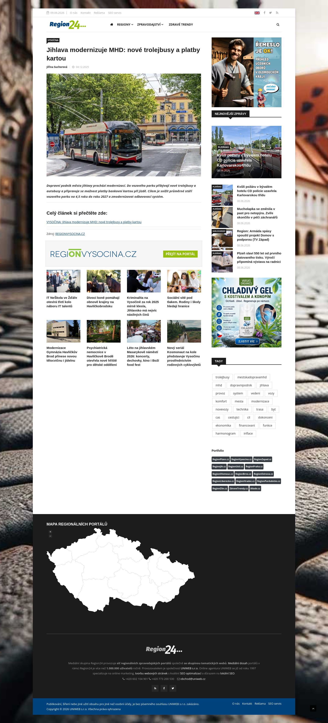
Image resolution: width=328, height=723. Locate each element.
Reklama (99, 13)
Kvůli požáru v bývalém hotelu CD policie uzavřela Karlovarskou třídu (244, 160)
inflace (248, 433)
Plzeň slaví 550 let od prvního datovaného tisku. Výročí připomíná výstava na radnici (259, 257)
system (238, 393)
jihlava (264, 385)
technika (242, 409)
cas (218, 417)
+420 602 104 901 (136, 679)
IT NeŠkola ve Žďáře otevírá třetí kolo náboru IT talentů (62, 302)
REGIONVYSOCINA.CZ (70, 234)
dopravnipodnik (241, 385)
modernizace (260, 401)
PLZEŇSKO (223, 147)
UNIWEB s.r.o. (189, 668)
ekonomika (223, 425)
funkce (267, 425)
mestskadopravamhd (252, 377)
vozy (271, 393)
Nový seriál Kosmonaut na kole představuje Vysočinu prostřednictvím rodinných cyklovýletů (184, 356)
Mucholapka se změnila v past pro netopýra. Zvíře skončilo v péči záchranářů (257, 213)
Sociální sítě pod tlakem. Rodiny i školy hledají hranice (184, 302)
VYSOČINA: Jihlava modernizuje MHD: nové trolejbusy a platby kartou (94, 222)
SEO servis (114, 13)
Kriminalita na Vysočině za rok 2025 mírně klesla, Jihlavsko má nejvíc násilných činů (143, 306)
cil (248, 417)
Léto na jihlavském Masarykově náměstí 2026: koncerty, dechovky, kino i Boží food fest (143, 356)
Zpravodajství (150, 24)
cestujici (233, 417)
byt (273, 409)
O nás (73, 13)
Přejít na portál (180, 254)
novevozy (222, 409)
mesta (239, 401)
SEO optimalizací (190, 673)
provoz (220, 393)
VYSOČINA (53, 40)
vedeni (255, 393)
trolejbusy (222, 377)
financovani (247, 425)
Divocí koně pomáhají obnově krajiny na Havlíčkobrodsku (103, 302)
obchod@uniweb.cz (193, 679)
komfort (221, 401)
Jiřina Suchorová (57, 67)
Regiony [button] (125, 24)
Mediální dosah (238, 663)
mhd (219, 385)
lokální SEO (227, 673)
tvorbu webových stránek (151, 673)
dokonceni (265, 417)
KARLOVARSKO (219, 231)
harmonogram (226, 433)
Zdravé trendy (181, 24)
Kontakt (86, 13)
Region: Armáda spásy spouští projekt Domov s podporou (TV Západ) (255, 235)
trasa (259, 409)
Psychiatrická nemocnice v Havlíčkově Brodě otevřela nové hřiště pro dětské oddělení (102, 356)
